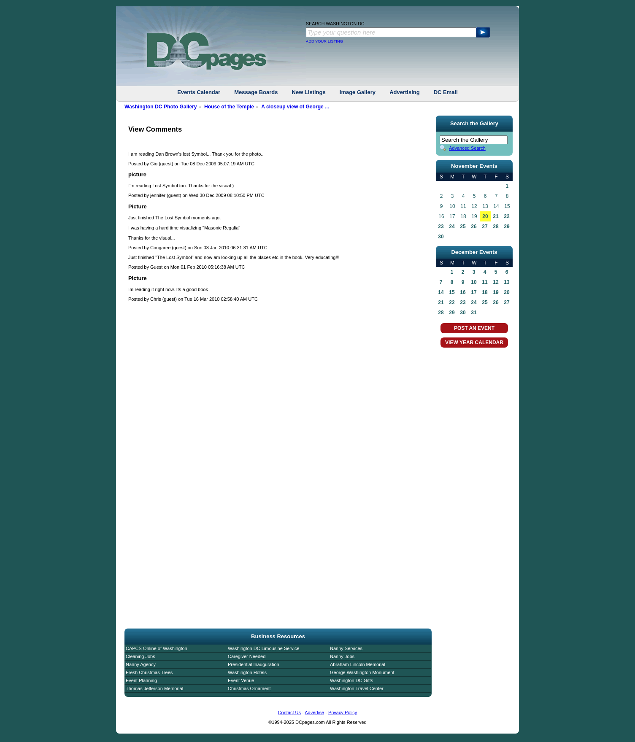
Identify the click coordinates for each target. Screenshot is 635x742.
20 (485, 216)
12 (495, 282)
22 (506, 216)
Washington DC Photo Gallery (160, 107)
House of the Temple (229, 107)
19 (495, 292)
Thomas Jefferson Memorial (154, 688)
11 (484, 282)
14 (440, 292)
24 (451, 226)
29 (506, 226)
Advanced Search (467, 148)
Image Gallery (358, 92)
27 (484, 226)
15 (451, 292)
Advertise (314, 712)
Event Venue (241, 680)
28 (495, 226)
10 (473, 282)
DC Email (446, 92)
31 (473, 313)
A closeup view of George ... (295, 107)
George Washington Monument (362, 672)
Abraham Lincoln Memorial (357, 664)
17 (473, 292)
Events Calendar (198, 92)
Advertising (404, 92)
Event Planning (141, 680)
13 (506, 282)
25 (462, 226)
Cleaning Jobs (140, 656)
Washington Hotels (247, 672)
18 (484, 292)
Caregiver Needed (246, 656)
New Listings (309, 92)
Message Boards (256, 92)
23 (440, 226)
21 (495, 216)
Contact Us (289, 712)
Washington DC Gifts (351, 680)
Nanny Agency (141, 664)
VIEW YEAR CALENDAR (474, 342)
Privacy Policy (342, 712)
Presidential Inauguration (253, 664)
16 (462, 292)
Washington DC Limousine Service (264, 648)
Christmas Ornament (249, 688)
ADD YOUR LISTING (324, 41)
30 (440, 237)
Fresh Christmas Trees (149, 672)
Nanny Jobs (342, 656)
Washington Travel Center (357, 688)
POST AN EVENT (474, 328)
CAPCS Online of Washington (156, 648)
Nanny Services (346, 648)
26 (473, 226)
